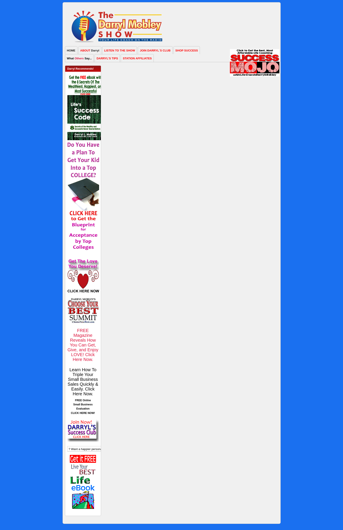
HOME (71, 50)
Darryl (89, 50)
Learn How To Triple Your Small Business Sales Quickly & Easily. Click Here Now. (83, 381)
